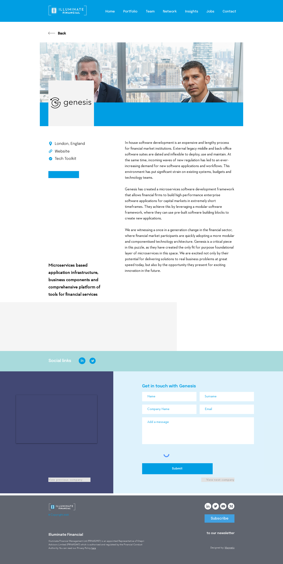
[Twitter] (215, 506)
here (93, 548)
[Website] (69, 151)
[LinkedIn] (208, 506)
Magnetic (229, 547)
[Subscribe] (219, 518)
